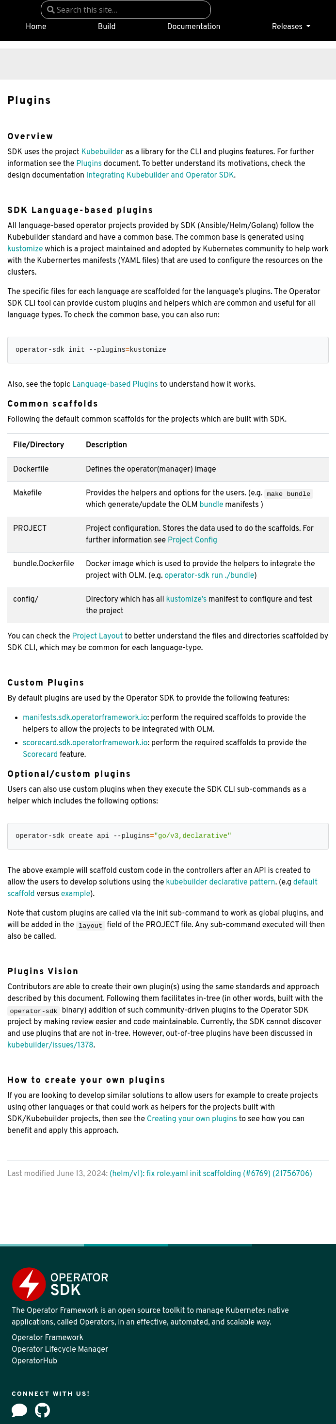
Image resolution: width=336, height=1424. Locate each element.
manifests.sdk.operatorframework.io (85, 718)
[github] (42, 1410)
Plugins (89, 164)
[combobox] (126, 9)
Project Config (192, 540)
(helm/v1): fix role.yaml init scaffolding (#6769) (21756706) (211, 1174)
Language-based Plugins (115, 385)
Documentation (194, 27)
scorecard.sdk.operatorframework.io (85, 743)
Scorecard (40, 755)
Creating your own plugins (192, 1119)
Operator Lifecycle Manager (60, 1350)
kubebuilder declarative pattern (220, 882)
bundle (211, 505)
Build (107, 27)
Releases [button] (288, 27)
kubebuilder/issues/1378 (50, 1045)
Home (36, 27)
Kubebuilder (102, 152)
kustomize (25, 249)
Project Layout (97, 636)
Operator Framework (47, 1338)
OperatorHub (34, 1361)
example (75, 894)
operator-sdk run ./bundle (209, 576)
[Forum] (19, 1410)
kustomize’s (186, 600)
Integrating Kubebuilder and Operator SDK (160, 175)
